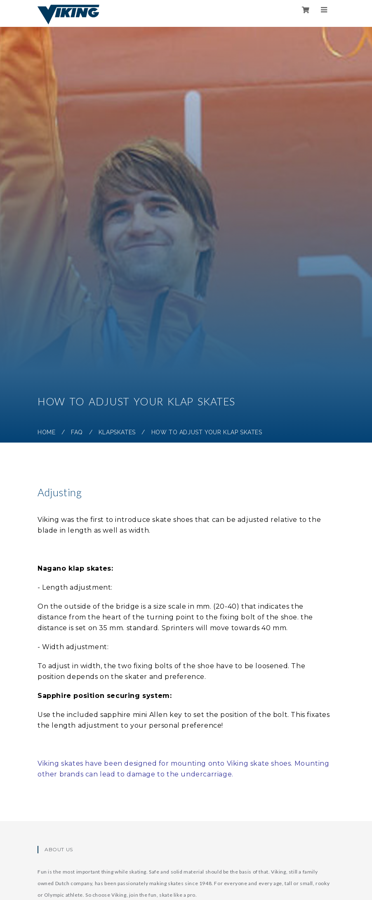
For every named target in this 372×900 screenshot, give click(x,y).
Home (46, 432)
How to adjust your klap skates (206, 432)
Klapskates (117, 432)
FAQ (77, 432)
